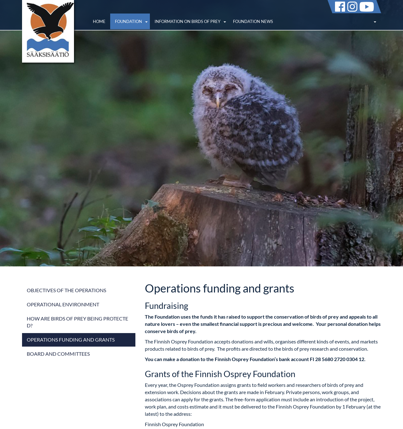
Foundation (128, 21)
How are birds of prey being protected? (77, 322)
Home (99, 21)
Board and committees (58, 354)
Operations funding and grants (71, 340)
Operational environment (63, 304)
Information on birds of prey (187, 21)
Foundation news (253, 21)
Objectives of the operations (66, 290)
